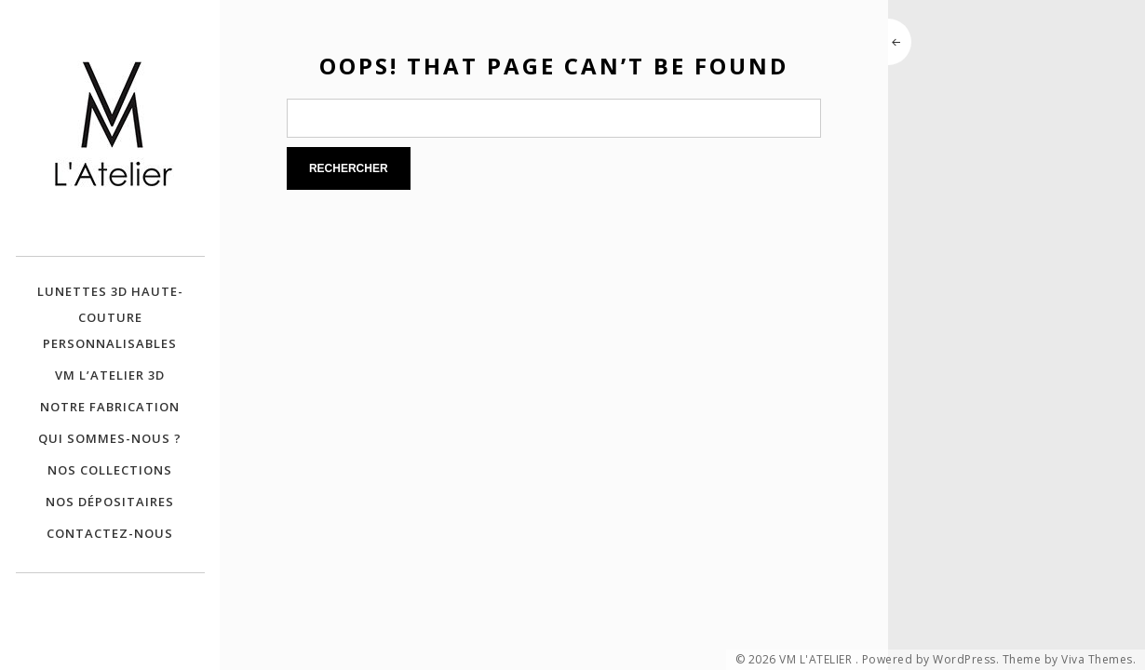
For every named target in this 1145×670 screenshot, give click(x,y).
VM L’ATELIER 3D (110, 375)
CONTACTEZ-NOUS (110, 533)
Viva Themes (1097, 659)
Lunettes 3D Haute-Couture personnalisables (110, 317)
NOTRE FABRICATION (110, 406)
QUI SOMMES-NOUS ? (110, 438)
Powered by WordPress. (931, 659)
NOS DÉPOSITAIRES (110, 501)
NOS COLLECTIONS (109, 470)
